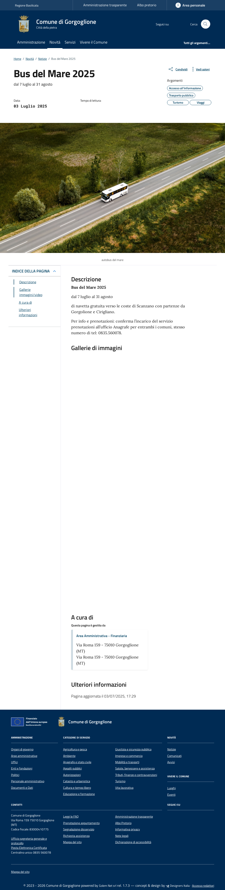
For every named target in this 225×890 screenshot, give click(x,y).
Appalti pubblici (72, 768)
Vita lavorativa (124, 787)
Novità (54, 42)
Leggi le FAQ (71, 816)
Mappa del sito (72, 842)
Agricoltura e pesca (75, 749)
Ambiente (69, 755)
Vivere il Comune (93, 42)
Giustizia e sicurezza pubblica (133, 749)
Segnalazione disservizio (78, 829)
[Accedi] (190, 5)
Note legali (121, 835)
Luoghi (171, 788)
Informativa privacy (127, 829)
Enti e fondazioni (21, 768)
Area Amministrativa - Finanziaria (101, 635)
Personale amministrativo (27, 781)
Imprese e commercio (129, 755)
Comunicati (174, 755)
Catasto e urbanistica (76, 781)
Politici (15, 775)
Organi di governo (22, 749)
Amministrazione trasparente (105, 5)
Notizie (171, 749)
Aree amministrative (24, 755)
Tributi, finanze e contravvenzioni (136, 775)
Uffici (14, 762)
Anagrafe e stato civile (77, 762)
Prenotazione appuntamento (81, 823)
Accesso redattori (203, 885)
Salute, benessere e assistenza (135, 768)
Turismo (120, 781)
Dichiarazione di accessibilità (133, 842)
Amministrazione (31, 42)
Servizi (70, 42)
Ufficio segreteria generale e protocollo (29, 841)
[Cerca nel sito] (205, 24)
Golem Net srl (107, 885)
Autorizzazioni (72, 775)
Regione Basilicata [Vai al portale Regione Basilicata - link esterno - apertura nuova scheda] (26, 5)
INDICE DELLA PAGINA (31, 271)
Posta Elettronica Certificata (29, 847)
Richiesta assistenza (76, 835)
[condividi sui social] (177, 69)
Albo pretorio (146, 5)
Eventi (171, 794)
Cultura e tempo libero (77, 787)
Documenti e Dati (22, 787)
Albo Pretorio (123, 823)
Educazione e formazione (79, 794)
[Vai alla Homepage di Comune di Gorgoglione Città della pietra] (58, 24)
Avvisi (171, 762)
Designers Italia (178, 885)
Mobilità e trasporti (127, 762)
